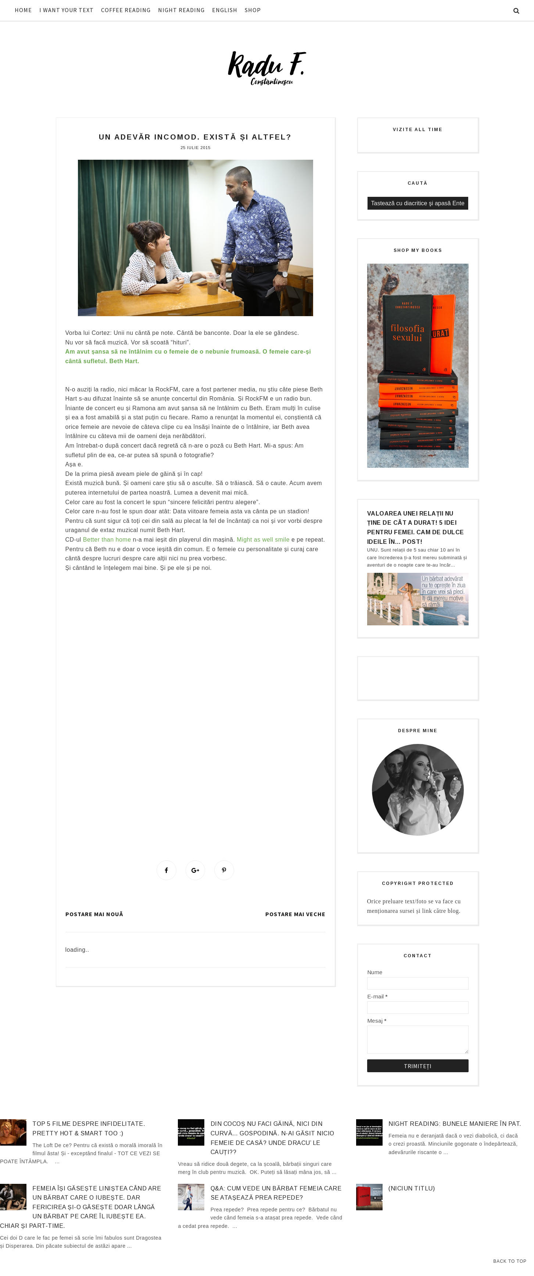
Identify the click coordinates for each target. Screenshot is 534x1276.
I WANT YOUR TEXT (66, 10)
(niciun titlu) (411, 1188)
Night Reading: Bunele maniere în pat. (455, 1124)
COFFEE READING (126, 10)
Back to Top (510, 1261)
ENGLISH (224, 10)
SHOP (253, 10)
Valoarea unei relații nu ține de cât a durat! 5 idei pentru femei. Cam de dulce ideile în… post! (415, 527)
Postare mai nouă (94, 914)
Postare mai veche (295, 914)
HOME (23, 10)
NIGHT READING (181, 10)
